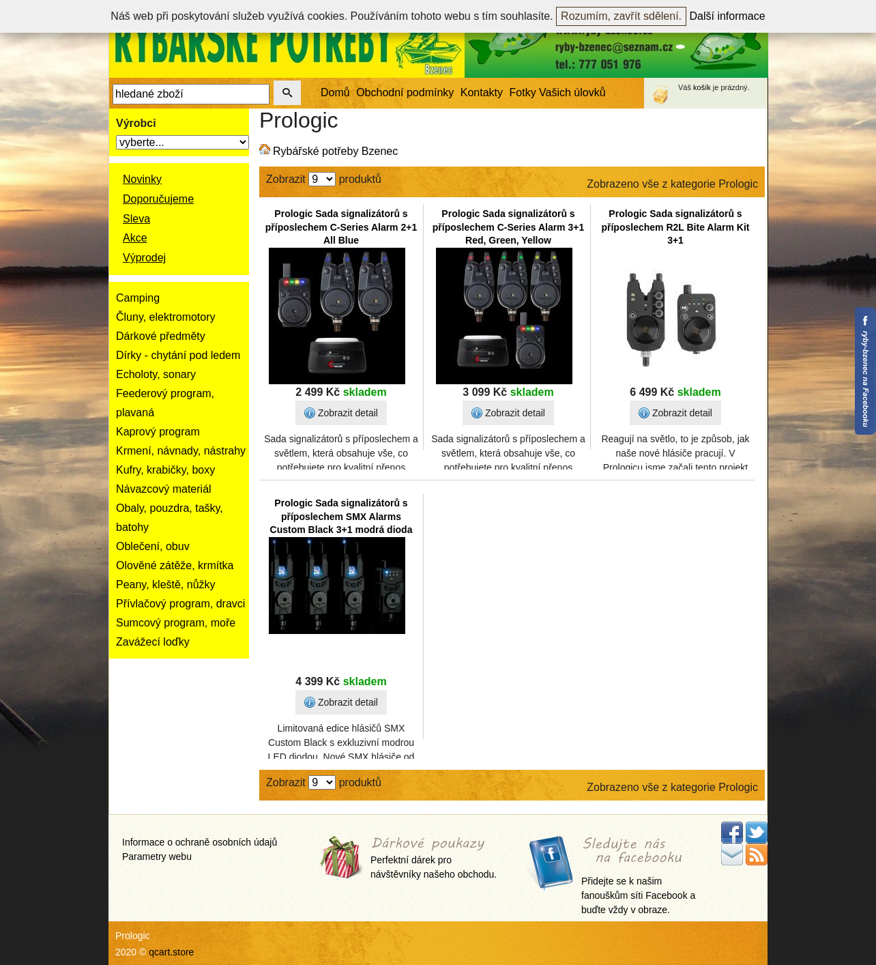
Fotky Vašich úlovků (558, 92)
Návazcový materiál (163, 489)
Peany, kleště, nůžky (166, 584)
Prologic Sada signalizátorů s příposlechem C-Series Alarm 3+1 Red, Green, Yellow (508, 227)
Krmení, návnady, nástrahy (181, 451)
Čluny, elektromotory (166, 317)
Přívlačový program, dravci (180, 603)
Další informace (727, 16)
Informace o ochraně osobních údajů (199, 842)
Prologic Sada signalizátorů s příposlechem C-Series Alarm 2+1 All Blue (341, 227)
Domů (335, 92)
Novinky (142, 179)
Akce (135, 238)
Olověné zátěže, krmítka (175, 565)
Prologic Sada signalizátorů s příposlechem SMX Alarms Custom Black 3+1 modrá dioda (341, 516)
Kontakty (482, 92)
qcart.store (171, 952)
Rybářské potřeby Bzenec (335, 151)
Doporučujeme (158, 199)
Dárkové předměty (160, 336)
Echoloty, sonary (156, 374)
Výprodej (144, 257)
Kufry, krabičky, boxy (165, 470)
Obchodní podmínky (405, 92)
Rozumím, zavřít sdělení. (621, 16)
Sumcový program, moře (175, 623)
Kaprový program (158, 431)
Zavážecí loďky (153, 642)
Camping (138, 298)
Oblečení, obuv (153, 546)
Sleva (136, 219)
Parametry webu (157, 856)
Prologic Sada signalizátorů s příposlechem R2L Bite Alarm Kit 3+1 (675, 227)
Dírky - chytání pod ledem (178, 355)
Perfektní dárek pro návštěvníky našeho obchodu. (433, 859)
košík (702, 87)
